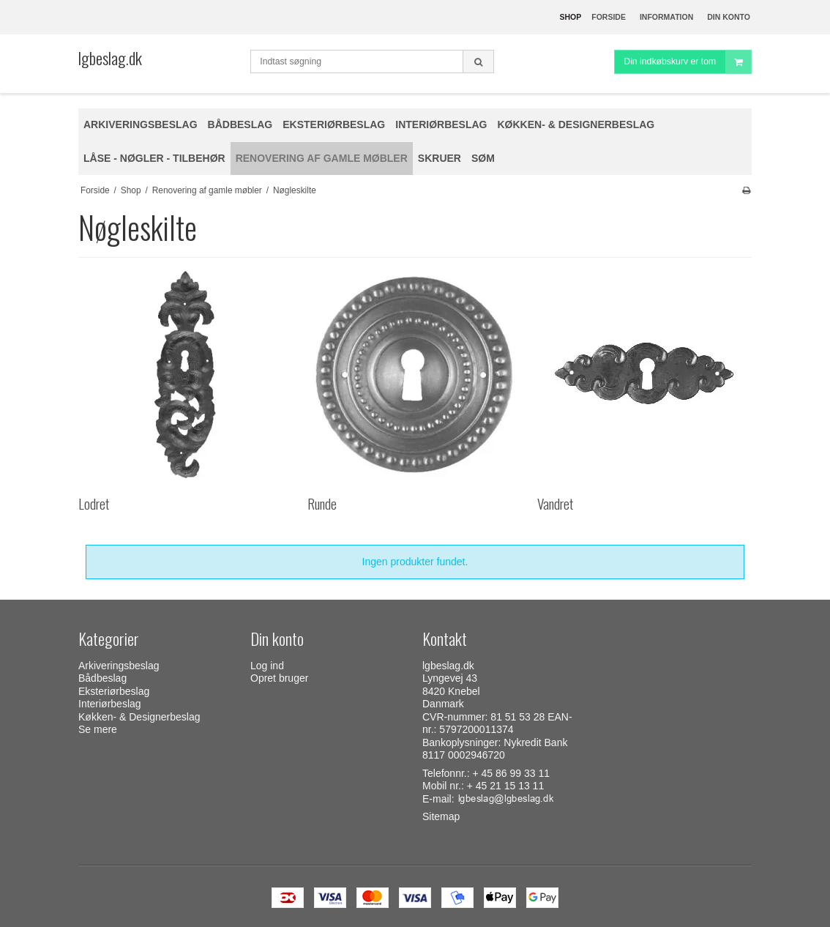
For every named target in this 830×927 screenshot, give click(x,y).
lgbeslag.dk (110, 58)
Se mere (97, 729)
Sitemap (441, 816)
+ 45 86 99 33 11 (511, 773)
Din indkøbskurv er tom (687, 62)
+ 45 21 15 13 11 (506, 786)
